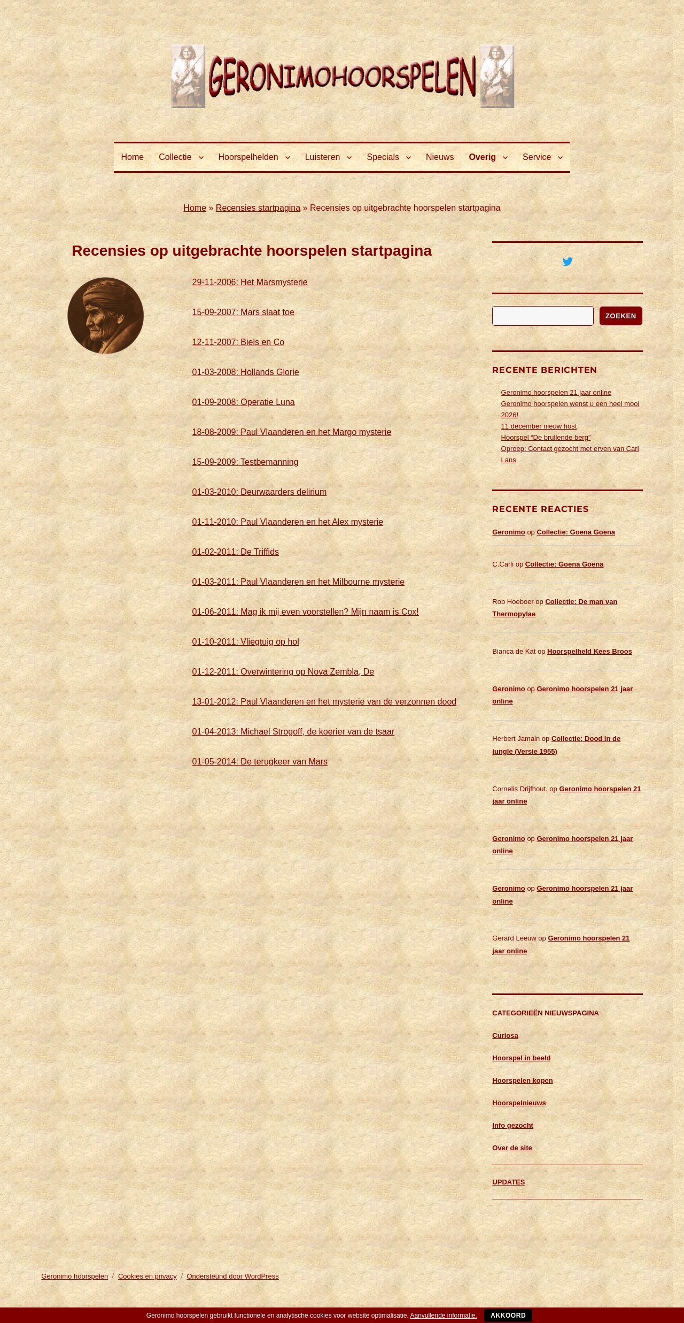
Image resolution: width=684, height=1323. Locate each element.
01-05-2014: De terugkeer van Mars (260, 761)
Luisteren (322, 157)
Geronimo (508, 532)
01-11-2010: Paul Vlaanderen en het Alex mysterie (288, 521)
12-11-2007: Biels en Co (238, 342)
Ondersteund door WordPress (232, 1276)
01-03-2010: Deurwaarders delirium (259, 491)
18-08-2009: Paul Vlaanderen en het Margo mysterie (292, 432)
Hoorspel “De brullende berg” (546, 437)
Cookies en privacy (147, 1276)
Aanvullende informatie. (443, 1315)
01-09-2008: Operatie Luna (243, 402)
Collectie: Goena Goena (576, 532)
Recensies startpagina (258, 207)
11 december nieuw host (539, 426)
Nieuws (440, 157)
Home (132, 157)
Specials (383, 157)
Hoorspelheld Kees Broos (589, 651)
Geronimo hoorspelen (74, 1276)
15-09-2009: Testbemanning (245, 462)
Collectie (175, 157)
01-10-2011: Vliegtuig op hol (245, 641)
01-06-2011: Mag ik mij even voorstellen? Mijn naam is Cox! (305, 611)
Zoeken (620, 316)
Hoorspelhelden (248, 157)
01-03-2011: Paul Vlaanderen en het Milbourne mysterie (298, 581)
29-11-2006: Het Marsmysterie (250, 282)
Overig (482, 157)
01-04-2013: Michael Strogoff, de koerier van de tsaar (293, 731)
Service (537, 157)
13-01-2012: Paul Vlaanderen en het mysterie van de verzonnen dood (324, 701)
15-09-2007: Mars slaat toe (243, 312)
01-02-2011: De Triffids (235, 551)
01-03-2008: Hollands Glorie (245, 372)
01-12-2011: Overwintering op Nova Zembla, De (283, 671)
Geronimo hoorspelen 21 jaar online (556, 392)
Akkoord (508, 1315)
